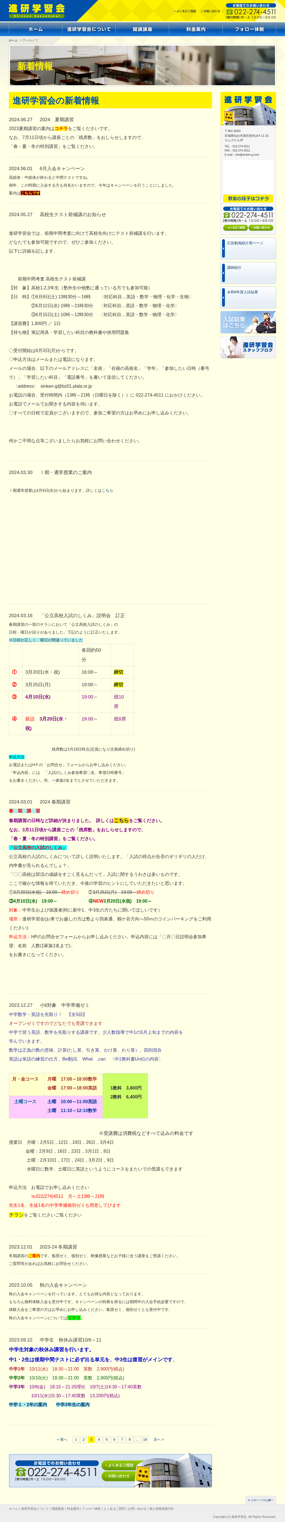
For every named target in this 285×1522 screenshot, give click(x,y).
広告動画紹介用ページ (245, 243)
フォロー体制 (91, 1508)
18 (145, 1439)
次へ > (159, 1439)
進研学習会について (35, 1508)
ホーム (13, 40)
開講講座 (58, 1508)
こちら (107, 490)
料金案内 (73, 1508)
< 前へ (62, 1439)
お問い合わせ (137, 1508)
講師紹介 (234, 267)
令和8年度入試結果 (242, 292)
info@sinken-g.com (247, 154)
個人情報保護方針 (161, 1508)
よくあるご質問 (114, 1508)
